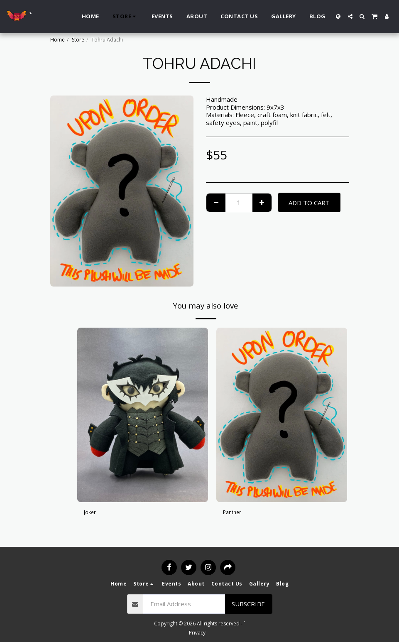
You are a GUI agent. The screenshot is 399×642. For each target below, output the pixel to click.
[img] (142, 415)
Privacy (197, 632)
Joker (91, 513)
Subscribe (248, 604)
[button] (350, 16)
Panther (234, 513)
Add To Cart (309, 202)
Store (78, 39)
